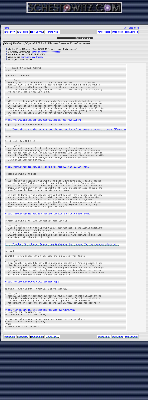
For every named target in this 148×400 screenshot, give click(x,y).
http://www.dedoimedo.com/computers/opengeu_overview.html (40, 363)
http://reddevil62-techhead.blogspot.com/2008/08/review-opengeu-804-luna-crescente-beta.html (62, 283)
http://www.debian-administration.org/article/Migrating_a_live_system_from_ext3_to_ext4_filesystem (65, 142)
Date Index (117, 32)
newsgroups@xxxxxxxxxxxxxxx (45, 52)
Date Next (23, 32)
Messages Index (131, 28)
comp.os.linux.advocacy (32, 57)
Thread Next (52, 32)
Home (6, 28)
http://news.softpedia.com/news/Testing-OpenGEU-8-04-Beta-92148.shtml (47, 246)
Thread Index (131, 32)
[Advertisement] (74, 18)
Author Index (104, 32)
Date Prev (10, 32)
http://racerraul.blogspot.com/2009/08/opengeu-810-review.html (43, 131)
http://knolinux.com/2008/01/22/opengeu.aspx (32, 329)
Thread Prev (37, 32)
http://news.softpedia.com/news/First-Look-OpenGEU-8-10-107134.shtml (47, 188)
